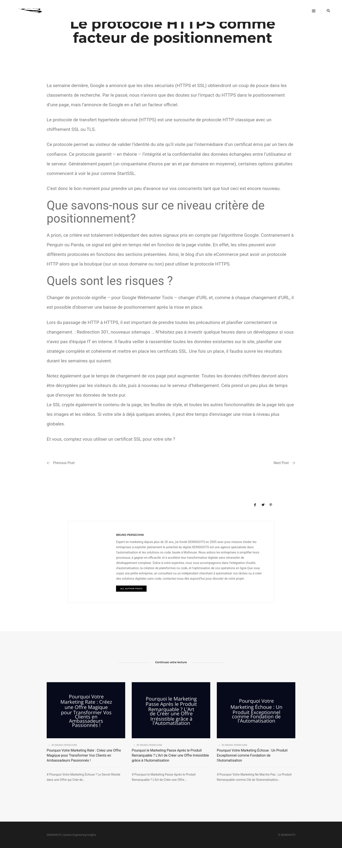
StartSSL (126, 173)
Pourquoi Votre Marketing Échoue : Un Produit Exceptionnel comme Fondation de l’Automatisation (252, 755)
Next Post (281, 463)
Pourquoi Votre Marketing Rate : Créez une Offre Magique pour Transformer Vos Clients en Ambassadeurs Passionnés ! (84, 755)
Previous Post (64, 463)
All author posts (131, 588)
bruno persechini (130, 534)
